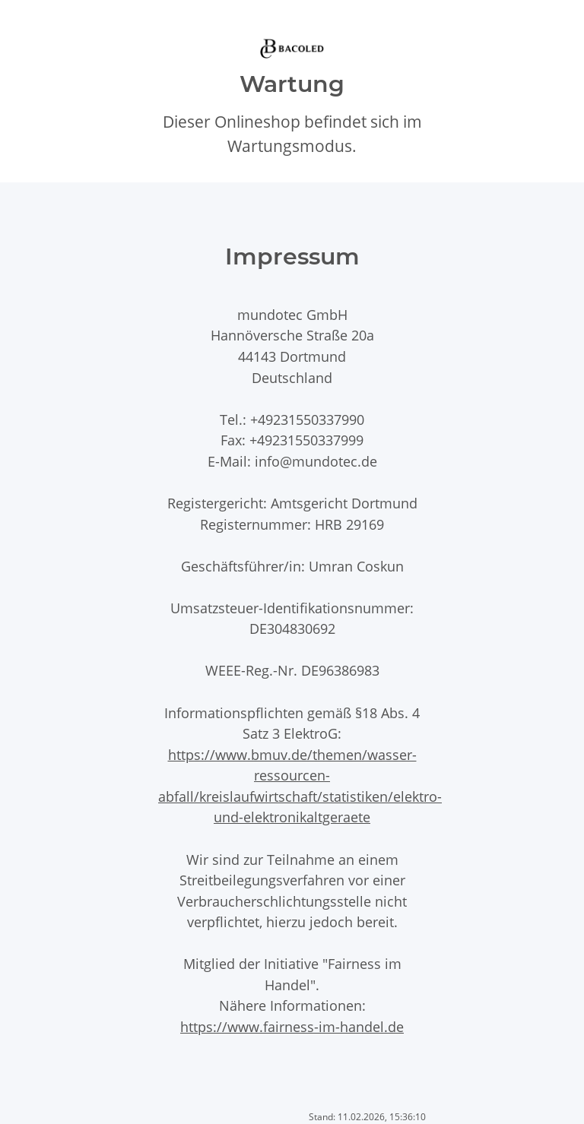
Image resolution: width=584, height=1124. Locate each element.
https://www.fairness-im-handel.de (292, 1026)
